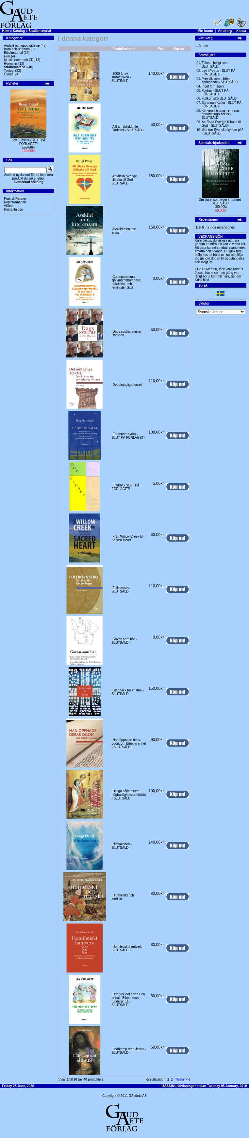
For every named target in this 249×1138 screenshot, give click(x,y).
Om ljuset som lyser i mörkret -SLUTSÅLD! (220, 201)
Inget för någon (213, 86)
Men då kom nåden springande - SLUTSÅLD (220, 80)
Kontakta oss (13, 209)
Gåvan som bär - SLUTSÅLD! (124, 640)
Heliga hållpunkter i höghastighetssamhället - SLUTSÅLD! (129, 794)
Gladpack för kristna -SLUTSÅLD (128, 692)
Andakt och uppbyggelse (22, 45)
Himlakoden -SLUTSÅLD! (122, 845)
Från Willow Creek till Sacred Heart (127, 538)
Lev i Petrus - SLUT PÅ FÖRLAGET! (28, 142)
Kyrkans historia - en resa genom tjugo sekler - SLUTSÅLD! (220, 114)
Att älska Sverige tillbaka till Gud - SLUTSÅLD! (124, 179)
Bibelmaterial (13, 53)
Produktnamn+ (123, 49)
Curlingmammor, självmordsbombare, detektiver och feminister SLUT (126, 282)
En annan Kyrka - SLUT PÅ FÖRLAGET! (128, 435)
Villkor (8, 206)
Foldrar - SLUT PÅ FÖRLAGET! (126, 487)
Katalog (19, 31)
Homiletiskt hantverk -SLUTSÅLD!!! (128, 948)
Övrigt (8, 74)
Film (7, 56)
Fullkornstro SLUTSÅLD (121, 589)
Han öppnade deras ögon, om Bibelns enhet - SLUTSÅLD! (129, 743)
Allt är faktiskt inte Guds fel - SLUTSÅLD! (128, 128)
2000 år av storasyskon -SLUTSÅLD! (121, 77)
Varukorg (225, 31)
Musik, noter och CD (19, 60)
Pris (161, 49)
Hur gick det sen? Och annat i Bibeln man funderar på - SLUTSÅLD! (128, 999)
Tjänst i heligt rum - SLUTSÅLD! (215, 64)
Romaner (10, 63)
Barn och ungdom (17, 49)
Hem (5, 31)
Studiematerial (39, 31)
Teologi (9, 70)
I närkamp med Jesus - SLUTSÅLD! (129, 1050)
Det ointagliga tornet (127, 385)
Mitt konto (205, 31)
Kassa (241, 31)
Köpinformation (15, 202)
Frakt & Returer (15, 198)
